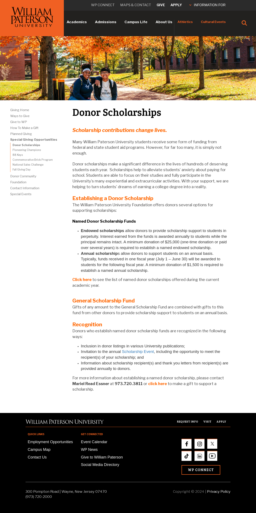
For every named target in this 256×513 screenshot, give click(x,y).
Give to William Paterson (102, 457)
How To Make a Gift (24, 128)
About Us (164, 22)
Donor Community (23, 176)
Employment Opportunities (50, 442)
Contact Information (24, 188)
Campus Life (135, 22)
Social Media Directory (100, 465)
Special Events (20, 194)
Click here (82, 279)
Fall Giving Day (22, 169)
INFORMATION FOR (207, 5)
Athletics (185, 22)
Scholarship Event (138, 351)
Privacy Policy (218, 491)
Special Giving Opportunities (33, 139)
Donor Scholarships (26, 145)
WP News (89, 449)
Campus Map (39, 449)
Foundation (18, 182)
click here (157, 383)
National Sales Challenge (28, 164)
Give (161, 5)
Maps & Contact (135, 5)
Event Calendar (94, 442)
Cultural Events (213, 22)
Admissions (105, 22)
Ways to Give (20, 116)
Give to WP (18, 122)
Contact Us (37, 457)
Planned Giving (21, 134)
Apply (176, 5)
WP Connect (201, 469)
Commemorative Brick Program (33, 159)
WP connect (103, 5)
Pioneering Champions (27, 150)
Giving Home (19, 110)
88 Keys (18, 154)
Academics (77, 22)
